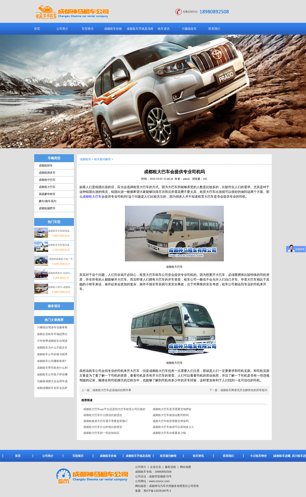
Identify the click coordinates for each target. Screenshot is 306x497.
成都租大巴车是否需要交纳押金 (172, 409)
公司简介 (62, 28)
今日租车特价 (258, 455)
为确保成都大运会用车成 (52, 381)
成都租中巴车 (44, 179)
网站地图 (185, 466)
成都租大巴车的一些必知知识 (101, 432)
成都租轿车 (43, 165)
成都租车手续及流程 (140, 28)
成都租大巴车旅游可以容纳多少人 (173, 427)
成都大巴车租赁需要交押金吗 (171, 421)
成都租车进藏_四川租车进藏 (288, 455)
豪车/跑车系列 (45, 201)
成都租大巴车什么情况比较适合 (102, 415)
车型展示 (88, 28)
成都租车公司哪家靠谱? (51, 361)
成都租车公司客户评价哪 (52, 374)
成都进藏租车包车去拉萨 (52, 387)
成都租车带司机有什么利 (52, 367)
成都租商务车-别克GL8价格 (60, 273)
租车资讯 (164, 28)
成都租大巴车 (44, 187)
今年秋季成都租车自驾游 (52, 340)
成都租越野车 (44, 208)
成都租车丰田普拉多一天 (60, 245)
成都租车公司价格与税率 (52, 354)
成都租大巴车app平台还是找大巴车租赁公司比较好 (114, 409)
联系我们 (214, 28)
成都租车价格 (113, 28)
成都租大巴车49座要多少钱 (169, 432)
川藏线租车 (189, 28)
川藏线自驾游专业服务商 (52, 327)
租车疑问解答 (102, 159)
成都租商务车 (44, 172)
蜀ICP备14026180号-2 (157, 490)
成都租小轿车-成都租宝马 (60, 287)
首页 (37, 28)
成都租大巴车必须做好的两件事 (111, 390)
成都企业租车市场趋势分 (52, 334)
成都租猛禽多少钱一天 (61, 259)
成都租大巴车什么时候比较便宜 (102, 427)
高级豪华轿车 (44, 194)
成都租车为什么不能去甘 (52, 347)
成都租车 (85, 159)
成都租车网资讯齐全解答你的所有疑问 (243, 390)
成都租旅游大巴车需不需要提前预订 (105, 421)
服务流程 (170, 466)
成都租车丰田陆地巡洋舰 (60, 230)
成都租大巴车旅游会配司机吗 (171, 415)
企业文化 (155, 466)
